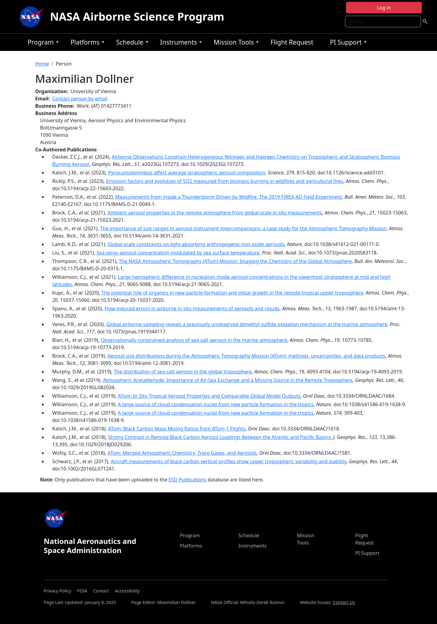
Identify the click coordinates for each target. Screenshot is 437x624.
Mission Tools (235, 43)
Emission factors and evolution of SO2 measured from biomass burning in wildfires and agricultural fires (224, 181)
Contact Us (344, 602)
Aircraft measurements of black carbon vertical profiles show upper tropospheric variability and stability (228, 461)
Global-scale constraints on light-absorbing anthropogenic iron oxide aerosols (195, 244)
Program (42, 43)
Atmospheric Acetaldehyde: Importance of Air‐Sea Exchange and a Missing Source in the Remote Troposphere (228, 380)
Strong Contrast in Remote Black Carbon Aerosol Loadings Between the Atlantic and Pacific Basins (219, 437)
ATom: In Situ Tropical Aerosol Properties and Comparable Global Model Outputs (209, 396)
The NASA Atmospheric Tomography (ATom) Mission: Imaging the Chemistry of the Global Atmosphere (235, 261)
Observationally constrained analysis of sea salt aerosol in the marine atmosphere (194, 340)
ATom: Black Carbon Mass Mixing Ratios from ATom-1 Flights (176, 428)
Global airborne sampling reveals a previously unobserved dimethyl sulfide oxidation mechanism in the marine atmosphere (246, 324)
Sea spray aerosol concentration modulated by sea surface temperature (178, 252)
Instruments (180, 43)
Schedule (131, 43)
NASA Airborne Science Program (137, 16)
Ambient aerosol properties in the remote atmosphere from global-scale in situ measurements (214, 212)
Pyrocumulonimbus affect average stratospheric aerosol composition (186, 172)
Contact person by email (79, 98)
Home (42, 63)
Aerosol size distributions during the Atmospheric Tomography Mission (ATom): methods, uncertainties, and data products (246, 355)
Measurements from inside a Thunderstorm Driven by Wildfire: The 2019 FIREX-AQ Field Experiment (228, 197)
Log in (384, 7)
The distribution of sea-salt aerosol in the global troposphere (183, 371)
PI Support (347, 43)
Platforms (86, 43)
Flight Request (291, 42)
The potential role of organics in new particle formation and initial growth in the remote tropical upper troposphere (232, 292)
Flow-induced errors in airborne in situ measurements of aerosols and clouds (191, 308)
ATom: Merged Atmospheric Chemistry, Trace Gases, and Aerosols (181, 453)
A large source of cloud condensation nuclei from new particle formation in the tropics (215, 404)
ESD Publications (187, 479)
